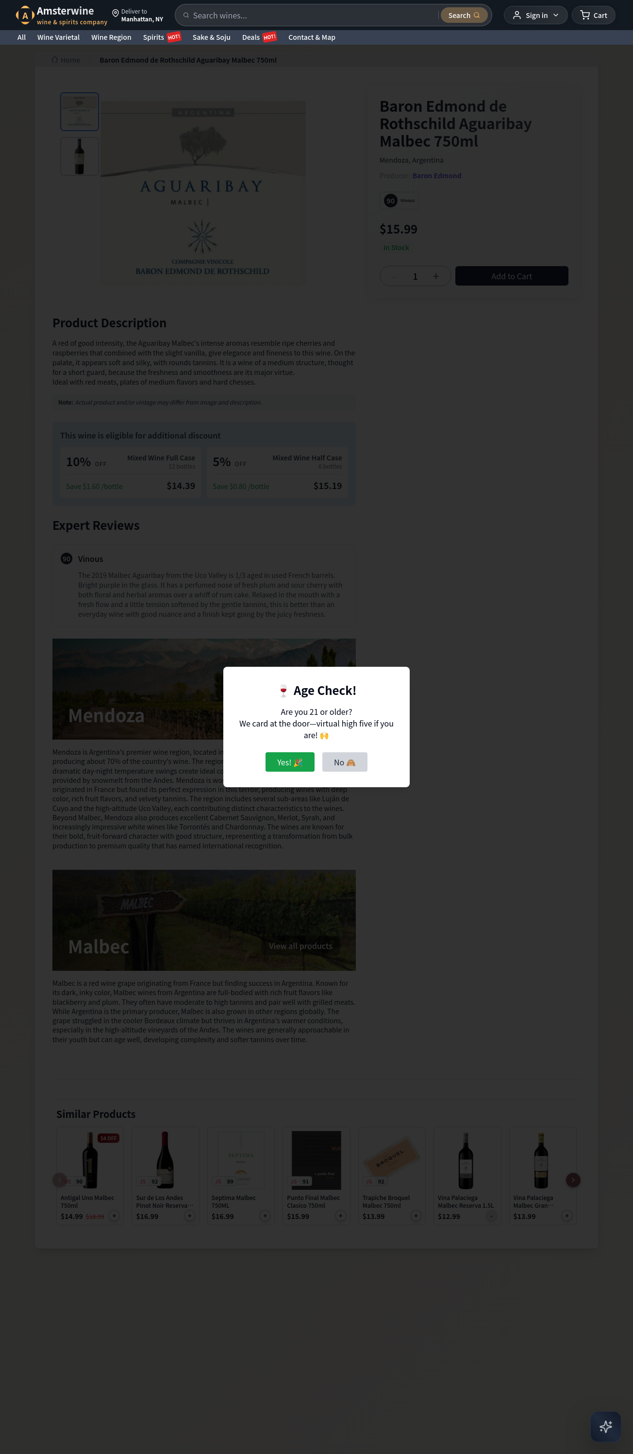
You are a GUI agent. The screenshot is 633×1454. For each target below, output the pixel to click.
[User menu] (535, 15)
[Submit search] (464, 15)
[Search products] (312, 15)
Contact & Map (311, 37)
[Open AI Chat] (605, 1426)
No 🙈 (345, 762)
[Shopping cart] (594, 15)
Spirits (162, 37)
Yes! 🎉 (290, 762)
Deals (259, 37)
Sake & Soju (212, 37)
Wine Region (111, 37)
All (21, 37)
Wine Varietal (58, 37)
